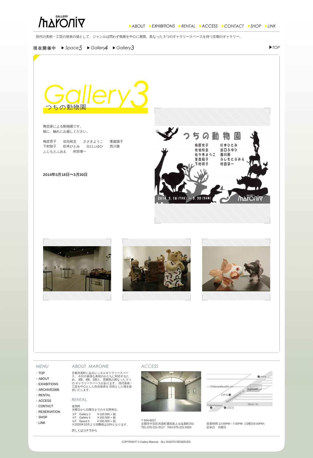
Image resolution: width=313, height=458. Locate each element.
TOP (41, 373)
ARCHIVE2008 (48, 390)
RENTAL (44, 395)
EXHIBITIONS (48, 384)
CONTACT (45, 406)
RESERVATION (49, 412)
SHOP (42, 417)
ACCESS (44, 401)
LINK (41, 423)
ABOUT (43, 379)
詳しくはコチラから (84, 430)
